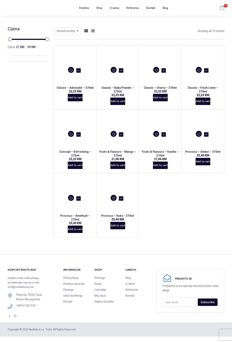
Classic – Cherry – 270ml (160, 89)
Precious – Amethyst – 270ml (75, 222)
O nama (114, 7)
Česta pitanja (71, 284)
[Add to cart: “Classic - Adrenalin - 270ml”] (75, 101)
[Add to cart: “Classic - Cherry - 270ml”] (160, 101)
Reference (132, 7)
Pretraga (99, 284)
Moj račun (100, 302)
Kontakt (150, 7)
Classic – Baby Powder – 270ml (117, 89)
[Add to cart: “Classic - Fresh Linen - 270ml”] (203, 101)
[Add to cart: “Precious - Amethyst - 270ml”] (75, 234)
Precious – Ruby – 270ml (117, 222)
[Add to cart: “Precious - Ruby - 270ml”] (118, 234)
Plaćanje (68, 296)
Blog (165, 7)
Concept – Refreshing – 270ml (75, 154)
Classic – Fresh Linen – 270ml (203, 89)
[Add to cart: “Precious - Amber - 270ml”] (203, 166)
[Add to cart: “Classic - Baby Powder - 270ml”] (118, 101)
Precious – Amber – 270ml (202, 154)
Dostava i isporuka (74, 290)
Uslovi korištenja (72, 302)
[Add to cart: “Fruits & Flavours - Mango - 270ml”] (118, 169)
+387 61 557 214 (26, 312)
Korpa (97, 290)
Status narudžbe (104, 308)
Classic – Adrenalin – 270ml (75, 89)
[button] (222, 8)
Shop (99, 7)
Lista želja (100, 296)
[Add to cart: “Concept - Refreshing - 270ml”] (75, 166)
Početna (84, 7)
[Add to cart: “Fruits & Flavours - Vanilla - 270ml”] (160, 169)
